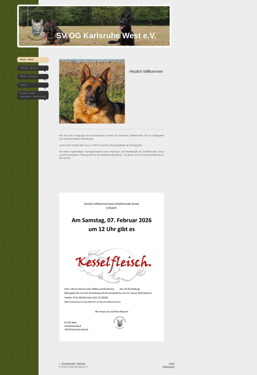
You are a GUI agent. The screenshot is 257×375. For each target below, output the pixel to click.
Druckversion (67, 363)
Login (172, 363)
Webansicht (169, 366)
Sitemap (81, 363)
